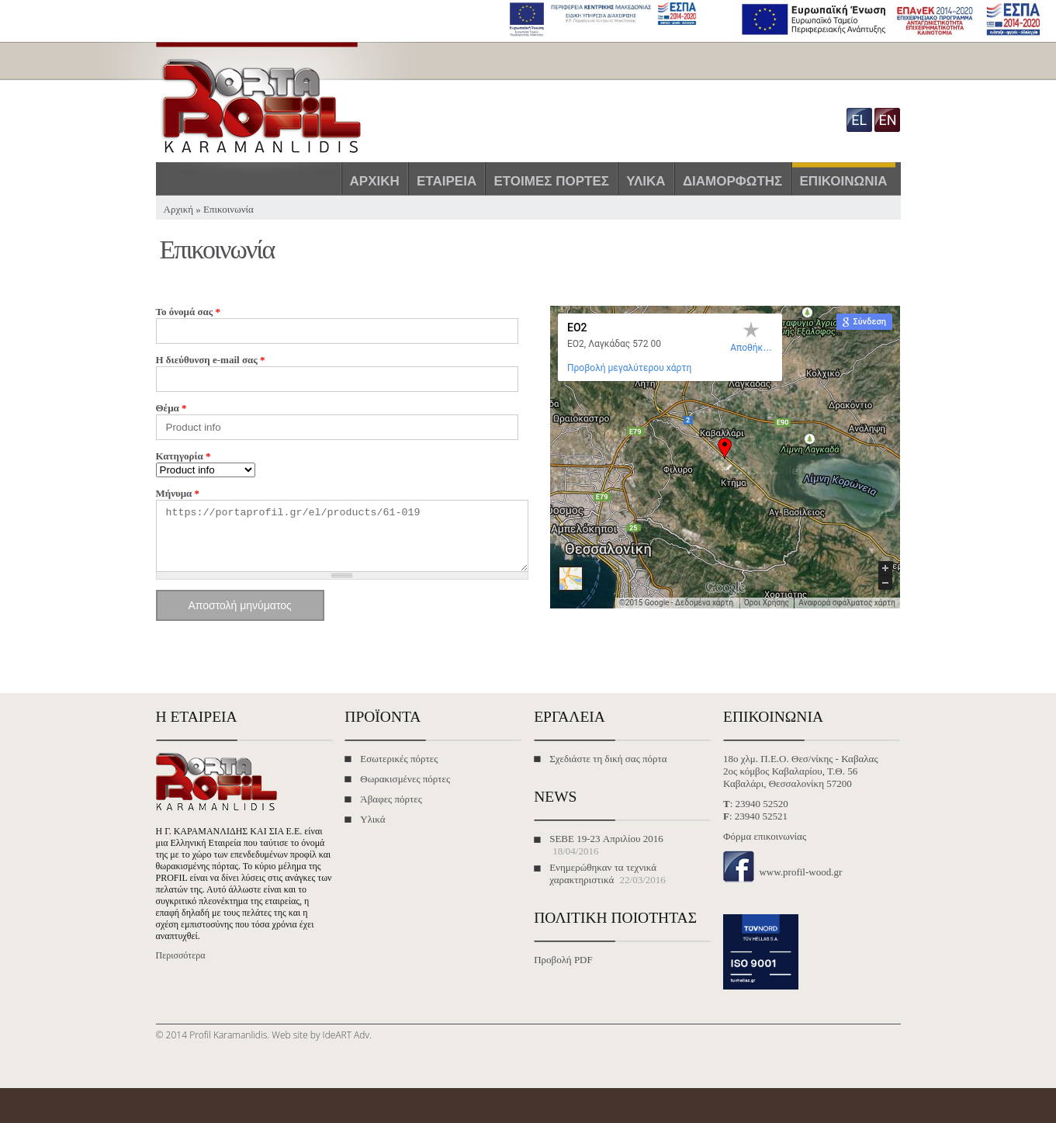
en (887, 120)
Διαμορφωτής (732, 181)
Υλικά (645, 181)
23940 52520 (762, 815)
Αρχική (375, 181)
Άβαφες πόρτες (391, 810)
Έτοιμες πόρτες (551, 181)
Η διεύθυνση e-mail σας (210, 360)
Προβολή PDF (563, 971)
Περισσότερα (181, 967)
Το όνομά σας (188, 311)
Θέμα (171, 408)
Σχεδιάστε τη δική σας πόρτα (607, 770)
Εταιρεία (446, 181)
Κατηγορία (183, 456)
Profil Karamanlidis (228, 1046)
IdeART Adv (346, 1046)
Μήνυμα (178, 493)
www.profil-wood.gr (800, 883)
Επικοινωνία (844, 181)
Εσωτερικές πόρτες (399, 770)
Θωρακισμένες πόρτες (405, 790)
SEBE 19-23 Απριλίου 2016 (606, 850)
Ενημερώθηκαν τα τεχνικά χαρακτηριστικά (602, 885)
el (859, 120)
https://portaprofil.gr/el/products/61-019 (342, 542)
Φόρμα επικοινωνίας (764, 848)
